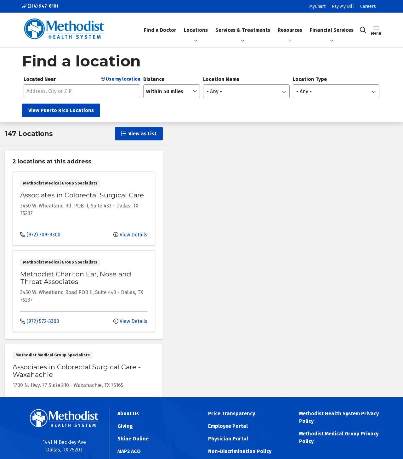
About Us (128, 413)
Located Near (40, 79)
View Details (130, 235)
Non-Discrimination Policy (239, 451)
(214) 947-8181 (40, 6)
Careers (368, 6)
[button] (376, 30)
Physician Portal (228, 439)
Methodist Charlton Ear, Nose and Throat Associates (75, 278)
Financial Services (331, 24)
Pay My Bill (343, 6)
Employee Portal (228, 426)
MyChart (317, 6)
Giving (125, 426)
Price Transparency (231, 413)
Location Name (221, 79)
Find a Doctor (160, 24)
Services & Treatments (243, 24)
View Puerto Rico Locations (61, 110)
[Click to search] (363, 30)
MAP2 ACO (129, 451)
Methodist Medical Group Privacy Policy (338, 437)
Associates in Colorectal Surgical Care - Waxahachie (77, 370)
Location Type (310, 79)
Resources (290, 24)
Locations (196, 30)
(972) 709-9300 (40, 235)
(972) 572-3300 (39, 321)
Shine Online (133, 439)
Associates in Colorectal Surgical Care (82, 195)
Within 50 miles (164, 91)
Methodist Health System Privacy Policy (339, 417)
